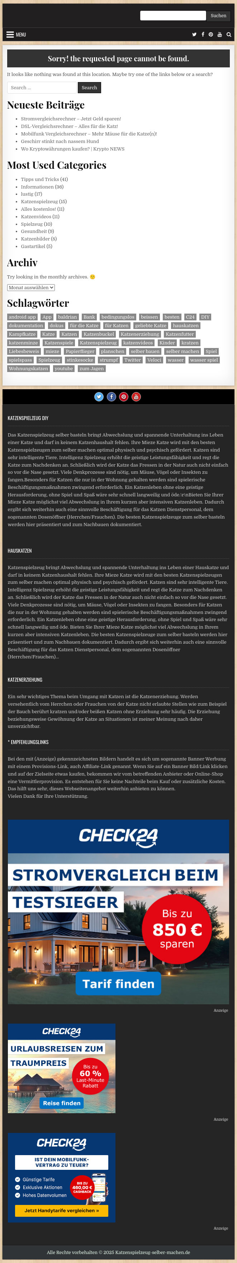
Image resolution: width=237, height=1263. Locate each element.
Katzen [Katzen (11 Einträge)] (69, 334)
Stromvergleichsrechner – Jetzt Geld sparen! (71, 118)
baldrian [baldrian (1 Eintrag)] (67, 317)
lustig (27, 194)
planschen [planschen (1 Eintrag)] (112, 351)
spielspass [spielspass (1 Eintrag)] (20, 360)
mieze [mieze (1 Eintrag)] (52, 351)
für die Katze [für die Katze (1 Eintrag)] (84, 325)
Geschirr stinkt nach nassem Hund (60, 141)
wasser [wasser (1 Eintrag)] (176, 360)
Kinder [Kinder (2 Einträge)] (167, 342)
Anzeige (221, 1010)
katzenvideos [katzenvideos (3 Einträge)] (138, 342)
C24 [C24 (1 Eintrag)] (190, 317)
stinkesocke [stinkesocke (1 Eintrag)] (80, 360)
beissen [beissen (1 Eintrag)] (149, 317)
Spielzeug (32, 224)
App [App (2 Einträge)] (46, 317)
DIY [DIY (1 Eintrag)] (205, 317)
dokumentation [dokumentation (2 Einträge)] (26, 325)
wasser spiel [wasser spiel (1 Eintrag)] (204, 360)
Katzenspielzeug (39, 201)
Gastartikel (33, 246)
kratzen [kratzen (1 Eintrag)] (190, 342)
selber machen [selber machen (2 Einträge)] (182, 351)
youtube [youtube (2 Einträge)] (64, 368)
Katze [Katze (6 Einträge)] (48, 334)
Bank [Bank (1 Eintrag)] (89, 317)
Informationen (37, 187)
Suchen (218, 15)
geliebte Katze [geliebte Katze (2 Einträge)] (150, 325)
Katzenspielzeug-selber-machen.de (152, 1252)
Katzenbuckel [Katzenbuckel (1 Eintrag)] (99, 334)
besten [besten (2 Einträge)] (172, 317)
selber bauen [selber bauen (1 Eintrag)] (145, 351)
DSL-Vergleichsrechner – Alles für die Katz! (69, 126)
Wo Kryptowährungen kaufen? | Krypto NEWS (73, 149)
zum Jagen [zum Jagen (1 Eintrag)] (92, 368)
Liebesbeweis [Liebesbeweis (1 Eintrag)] (24, 351)
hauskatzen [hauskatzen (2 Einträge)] (186, 325)
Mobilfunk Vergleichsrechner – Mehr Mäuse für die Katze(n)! (89, 134)
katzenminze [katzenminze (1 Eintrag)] (23, 342)
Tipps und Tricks (40, 179)
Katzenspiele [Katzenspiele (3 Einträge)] (58, 342)
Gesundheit (34, 231)
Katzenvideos (36, 216)
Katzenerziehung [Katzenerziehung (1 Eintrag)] (140, 334)
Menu (21, 34)
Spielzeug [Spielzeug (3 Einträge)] (49, 360)
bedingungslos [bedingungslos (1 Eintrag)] (117, 317)
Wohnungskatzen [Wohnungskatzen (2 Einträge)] (28, 368)
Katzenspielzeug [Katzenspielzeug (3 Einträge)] (98, 342)
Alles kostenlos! (38, 209)
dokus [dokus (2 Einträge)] (56, 325)
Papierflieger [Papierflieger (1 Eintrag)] (80, 351)
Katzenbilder (35, 239)
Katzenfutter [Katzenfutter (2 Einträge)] (180, 334)
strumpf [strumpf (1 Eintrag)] (109, 360)
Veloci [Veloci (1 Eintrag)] (154, 360)
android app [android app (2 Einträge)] (22, 317)
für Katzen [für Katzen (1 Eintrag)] (117, 325)
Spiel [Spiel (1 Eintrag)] (211, 351)
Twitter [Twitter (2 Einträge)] (132, 360)
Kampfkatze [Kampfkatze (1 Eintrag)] (22, 334)
